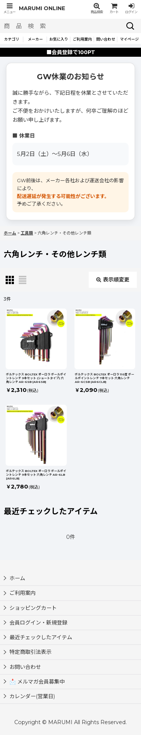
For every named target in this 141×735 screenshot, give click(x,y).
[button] (9, 8)
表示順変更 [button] (112, 279)
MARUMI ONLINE (42, 8)
